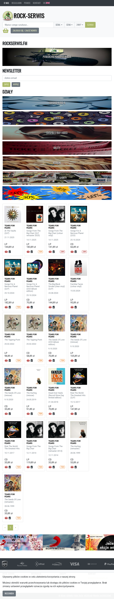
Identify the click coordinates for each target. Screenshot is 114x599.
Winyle (57, 118)
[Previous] (5, 527)
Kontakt (37, 3)
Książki (57, 163)
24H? (79, 24)
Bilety (57, 148)
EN (46, 3)
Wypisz (16, 84)
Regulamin (16, 3)
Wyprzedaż (57, 193)
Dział (58, 24)
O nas (6, 3)
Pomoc (27, 3)
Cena (68, 24)
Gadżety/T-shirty (57, 178)
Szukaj (90, 24)
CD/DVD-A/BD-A (57, 103)
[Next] (15, 527)
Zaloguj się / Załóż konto (25, 30)
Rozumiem (9, 593)
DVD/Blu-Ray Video (57, 133)
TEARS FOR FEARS (10, 227)
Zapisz (6, 84)
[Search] (28, 25)
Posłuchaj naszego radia (57, 57)
